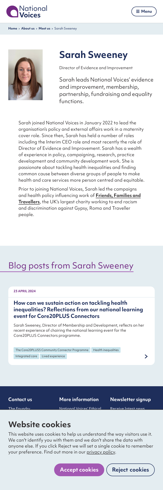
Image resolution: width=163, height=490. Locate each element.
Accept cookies (79, 469)
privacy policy (101, 452)
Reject (130, 469)
